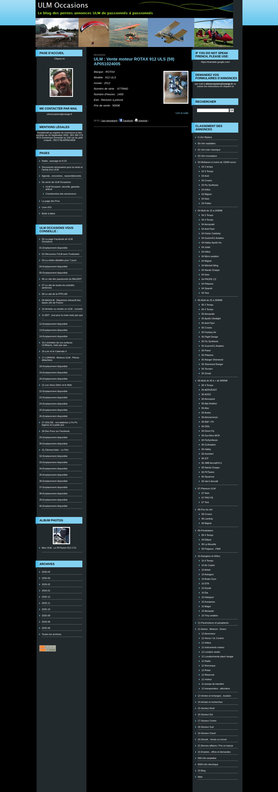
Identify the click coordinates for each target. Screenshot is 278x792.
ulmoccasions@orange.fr (59, 114)
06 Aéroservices (209, 417)
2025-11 (46, 603)
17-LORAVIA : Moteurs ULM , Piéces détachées (60, 358)
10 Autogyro (207, 574)
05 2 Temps (207, 304)
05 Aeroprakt (207, 314)
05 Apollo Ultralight (211, 318)
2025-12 (46, 597)
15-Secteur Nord (206, 708)
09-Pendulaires (205, 530)
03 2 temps (207, 166)
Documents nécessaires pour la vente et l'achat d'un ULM (62, 168)
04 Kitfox (205, 251)
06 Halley (206, 449)
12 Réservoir (207, 675)
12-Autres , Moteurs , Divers (212, 629)
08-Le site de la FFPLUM (54, 294)
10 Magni (206, 606)
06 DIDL (205, 426)
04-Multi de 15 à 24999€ (210, 210)
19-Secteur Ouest (207, 733)
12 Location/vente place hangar (217, 656)
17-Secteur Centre (207, 720)
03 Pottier (206, 203)
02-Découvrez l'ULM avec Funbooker (60, 254)
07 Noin (205, 493)
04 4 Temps (207, 219)
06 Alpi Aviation (209, 403)
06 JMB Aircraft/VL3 (211, 463)
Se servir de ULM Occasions (56, 182)
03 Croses (206, 180)
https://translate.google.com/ (215, 62)
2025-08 (46, 622)
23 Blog (201, 770)
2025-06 (46, 628)
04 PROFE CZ (208, 279)
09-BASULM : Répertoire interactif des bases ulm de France (61, 301)
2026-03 (46, 578)
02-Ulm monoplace (207, 156)
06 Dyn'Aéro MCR (210, 435)
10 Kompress (208, 602)
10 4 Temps (207, 560)
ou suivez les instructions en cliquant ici (216, 85)
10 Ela (204, 592)
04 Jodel (205, 247)
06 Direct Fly (207, 431)
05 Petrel (206, 350)
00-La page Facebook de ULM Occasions (57, 240)
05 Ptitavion (207, 355)
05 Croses (206, 327)
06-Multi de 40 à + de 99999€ (212, 380)
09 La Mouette (208, 544)
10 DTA (205, 583)
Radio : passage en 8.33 (54, 161)
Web (200, 777)
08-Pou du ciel (205, 509)
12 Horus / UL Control (212, 638)
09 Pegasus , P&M (210, 549)
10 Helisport (207, 597)
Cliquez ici (59, 58)
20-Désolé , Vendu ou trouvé (212, 739)
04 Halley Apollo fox (211, 242)
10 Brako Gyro (208, 579)
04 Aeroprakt (207, 224)
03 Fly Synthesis (209, 185)
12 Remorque (208, 665)
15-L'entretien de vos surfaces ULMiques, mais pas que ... (57, 343)
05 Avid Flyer (208, 323)
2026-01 (46, 590)
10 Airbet (205, 570)
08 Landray (207, 518)
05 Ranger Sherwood (212, 359)
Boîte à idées (48, 213)
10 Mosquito (207, 611)
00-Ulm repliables (207, 143)
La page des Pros (51, 201)
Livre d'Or (47, 207)
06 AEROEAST (209, 390)
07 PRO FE (207, 497)
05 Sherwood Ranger (212, 364)
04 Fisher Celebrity (211, 233)
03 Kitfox (205, 189)
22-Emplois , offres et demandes (214, 752)
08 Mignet (206, 523)
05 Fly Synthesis (209, 341)
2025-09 (46, 615)
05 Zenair (206, 373)
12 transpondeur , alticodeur (215, 688)
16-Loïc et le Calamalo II (54, 351)
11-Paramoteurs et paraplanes (213, 623)
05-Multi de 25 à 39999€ (210, 300)
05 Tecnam (207, 369)
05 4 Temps (207, 309)
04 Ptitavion (207, 284)
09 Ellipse (206, 539)
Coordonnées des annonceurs (61, 193)
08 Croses (206, 514)
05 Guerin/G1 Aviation (212, 346)
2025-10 (46, 609)
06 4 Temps (207, 385)
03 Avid (205, 176)
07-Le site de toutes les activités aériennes (58, 286)
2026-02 (46, 584)
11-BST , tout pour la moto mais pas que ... (62, 316)
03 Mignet (206, 194)
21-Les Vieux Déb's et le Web (57, 385)
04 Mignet (206, 261)
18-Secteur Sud (206, 727)
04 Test (205, 293)
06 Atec (205, 408)
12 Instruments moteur (212, 647)
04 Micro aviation (210, 256)
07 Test (205, 502)
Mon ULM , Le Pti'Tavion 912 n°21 (59, 548)
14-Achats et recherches (210, 702)
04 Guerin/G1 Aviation (212, 238)
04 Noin (205, 274)
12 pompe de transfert (212, 684)
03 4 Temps (207, 171)
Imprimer (141, 120)
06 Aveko (206, 412)
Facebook (126, 120)
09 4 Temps (207, 535)
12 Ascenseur (208, 633)
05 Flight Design (209, 337)
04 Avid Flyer (208, 229)
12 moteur (206, 679)
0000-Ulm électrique (208, 764)
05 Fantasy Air (208, 332)
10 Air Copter (208, 565)
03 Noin (205, 198)
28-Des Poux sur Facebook (55, 431)
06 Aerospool (208, 399)
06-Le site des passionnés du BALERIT (62, 279)
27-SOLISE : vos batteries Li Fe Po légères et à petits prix (59, 423)
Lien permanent (109, 120)
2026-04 (46, 572)
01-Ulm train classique (209, 149)
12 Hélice (206, 642)
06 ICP (205, 458)
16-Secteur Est (205, 714)
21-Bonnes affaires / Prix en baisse (215, 745)
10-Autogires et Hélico (209, 556)
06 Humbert (207, 454)
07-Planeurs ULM (207, 488)
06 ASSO (206, 394)
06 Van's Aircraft (209, 481)
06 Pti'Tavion (207, 472)
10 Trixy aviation (209, 615)
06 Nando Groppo (210, 467)
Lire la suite (182, 113)
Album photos (51, 520)
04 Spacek (206, 288)
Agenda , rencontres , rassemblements (61, 176)
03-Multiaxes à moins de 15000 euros (217, 162)
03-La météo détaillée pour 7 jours (59, 260)
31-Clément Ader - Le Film (55, 450)
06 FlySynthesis (209, 440)
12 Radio (206, 661)
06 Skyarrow (207, 476)
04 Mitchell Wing (209, 265)
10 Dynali (206, 588)
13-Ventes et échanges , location (214, 696)
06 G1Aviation (208, 444)
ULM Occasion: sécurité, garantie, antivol (63, 187)
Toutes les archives (51, 634)
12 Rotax (206, 670)
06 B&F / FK (207, 422)
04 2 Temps (207, 215)
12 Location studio (210, 652)
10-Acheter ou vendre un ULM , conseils (62, 309)
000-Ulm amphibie (207, 758)
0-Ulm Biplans (205, 137)
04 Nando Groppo (210, 270)
